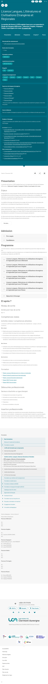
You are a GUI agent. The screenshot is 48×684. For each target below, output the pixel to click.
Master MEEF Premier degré (10, 380)
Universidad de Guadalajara (11, 158)
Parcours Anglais (8, 91)
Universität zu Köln (19, 129)
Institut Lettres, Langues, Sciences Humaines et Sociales (19, 456)
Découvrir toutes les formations (12, 442)
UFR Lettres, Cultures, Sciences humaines (14, 461)
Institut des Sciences (9, 472)
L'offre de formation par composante (14, 448)
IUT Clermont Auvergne (10, 475)
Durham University (8, 133)
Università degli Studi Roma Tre (20, 144)
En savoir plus (26, 28)
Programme (27, 34)
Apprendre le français (9, 492)
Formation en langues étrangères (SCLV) (14, 486)
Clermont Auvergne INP (10, 451)
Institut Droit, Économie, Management (13, 453)
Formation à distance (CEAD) (11, 483)
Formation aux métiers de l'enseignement (14, 478)
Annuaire (22, 608)
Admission (17, 34)
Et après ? (36, 34)
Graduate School (8, 495)
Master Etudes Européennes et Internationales (14, 375)
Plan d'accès (34, 608)
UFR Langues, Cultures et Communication (14, 43)
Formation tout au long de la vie (12, 498)
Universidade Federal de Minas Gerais (13, 153)
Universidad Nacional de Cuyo (27, 151)
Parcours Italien (8, 95)
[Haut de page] (24, 682)
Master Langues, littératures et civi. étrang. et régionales (17, 373)
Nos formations (8, 439)
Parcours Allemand (9, 88)
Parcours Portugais (9, 98)
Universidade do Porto (21, 146)
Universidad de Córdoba (10, 136)
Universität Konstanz (30, 129)
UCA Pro (12, 608)
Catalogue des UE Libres (10, 489)
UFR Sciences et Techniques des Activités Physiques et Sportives (20, 466)
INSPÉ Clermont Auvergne (10, 464)
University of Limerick (9, 140)
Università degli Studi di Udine (11, 142)
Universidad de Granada (22, 136)
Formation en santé (9, 445)
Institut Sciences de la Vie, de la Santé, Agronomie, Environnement (20, 469)
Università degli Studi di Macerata (28, 142)
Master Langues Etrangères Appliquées (12, 377)
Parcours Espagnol (8, 93)
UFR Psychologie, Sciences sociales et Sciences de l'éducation (19, 462)
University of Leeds (18, 133)
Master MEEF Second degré (9, 382)
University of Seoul (8, 156)
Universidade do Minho (9, 146)
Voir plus (8, 223)
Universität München (9, 129)
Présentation (7, 34)
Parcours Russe (8, 100)
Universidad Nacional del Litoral (12, 151)
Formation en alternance (10, 481)
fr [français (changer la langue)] (44, 1)
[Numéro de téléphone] (24, 604)
